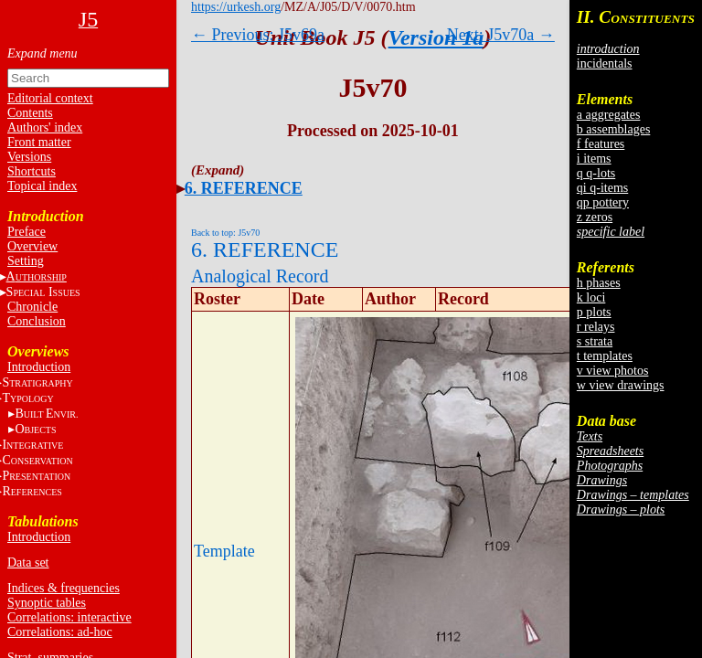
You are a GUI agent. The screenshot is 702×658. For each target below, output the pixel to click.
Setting (25, 261)
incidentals (605, 63)
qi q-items (602, 188)
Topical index (42, 186)
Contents (30, 113)
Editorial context (50, 98)
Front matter (39, 142)
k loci (591, 297)
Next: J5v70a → (501, 35)
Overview (32, 246)
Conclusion (36, 321)
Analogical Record (260, 276)
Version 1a (436, 37)
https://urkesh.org (236, 7)
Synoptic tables (46, 603)
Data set (27, 562)
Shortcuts (31, 171)
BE (46, 413)
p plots (594, 312)
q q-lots (596, 173)
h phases (599, 283)
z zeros (594, 217)
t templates (605, 356)
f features (600, 144)
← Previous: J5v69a (257, 35)
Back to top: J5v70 (225, 233)
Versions (29, 157)
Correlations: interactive (69, 617)
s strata (594, 341)
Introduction (38, 367)
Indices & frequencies (63, 588)
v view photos (613, 370)
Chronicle (32, 306)
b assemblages (613, 129)
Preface (26, 232)
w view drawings (621, 385)
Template (224, 551)
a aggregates (609, 115)
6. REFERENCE (244, 188)
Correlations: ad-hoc (59, 632)
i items (594, 158)
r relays (596, 327)
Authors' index (44, 127)
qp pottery (603, 202)
